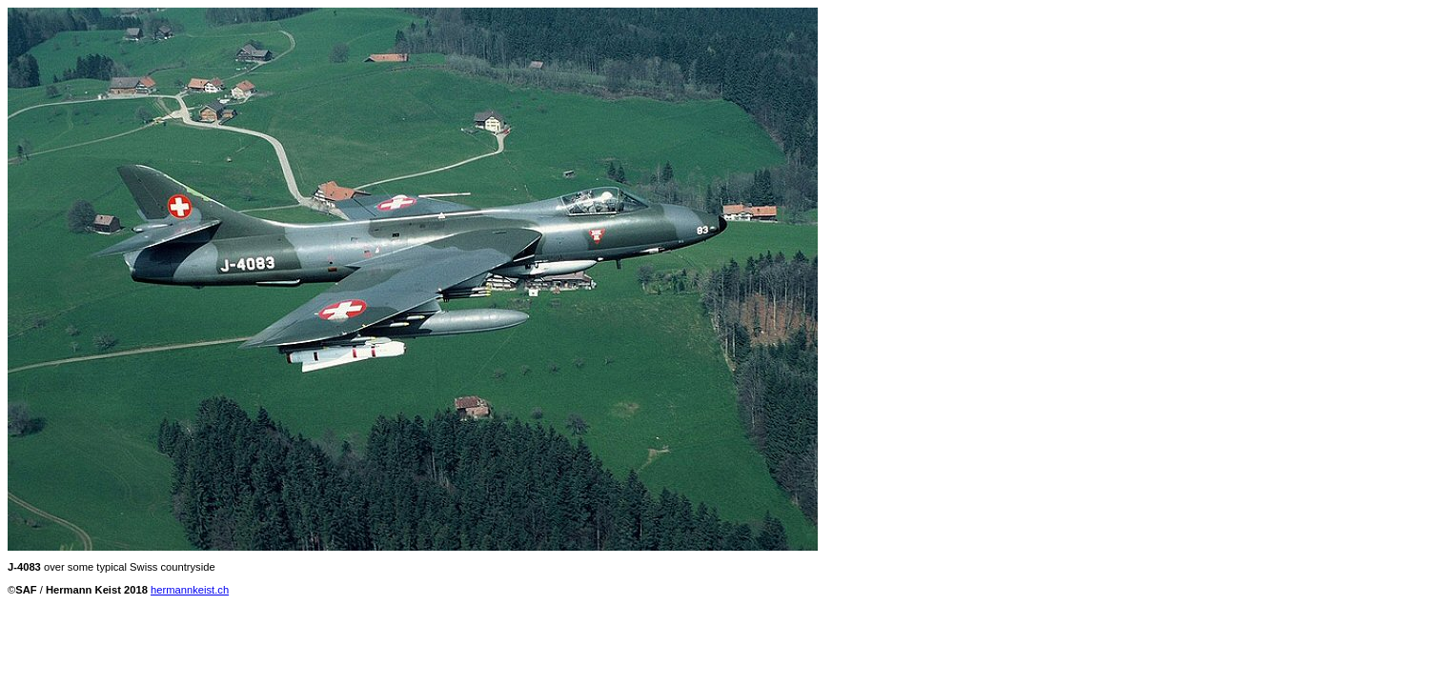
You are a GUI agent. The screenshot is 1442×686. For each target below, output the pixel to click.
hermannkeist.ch (190, 589)
